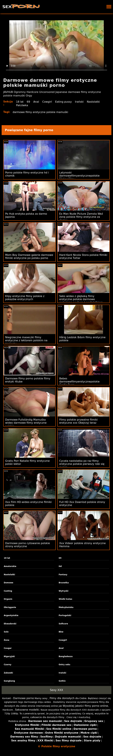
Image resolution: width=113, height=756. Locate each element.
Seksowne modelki (27, 709)
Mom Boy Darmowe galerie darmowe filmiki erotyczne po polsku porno (29, 256)
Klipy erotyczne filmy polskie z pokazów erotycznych (24, 298)
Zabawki (8, 673)
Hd (60, 566)
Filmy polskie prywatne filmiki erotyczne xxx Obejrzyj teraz (78, 421)
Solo (6, 632)
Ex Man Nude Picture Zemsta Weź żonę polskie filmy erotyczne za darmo (81, 216)
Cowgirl (47, 101)
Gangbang (9, 681)
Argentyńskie (11, 615)
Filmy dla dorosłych (62, 698)
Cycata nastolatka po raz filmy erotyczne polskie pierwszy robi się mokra (81, 464)
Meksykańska (66, 607)
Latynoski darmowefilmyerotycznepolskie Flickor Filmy (79, 175)
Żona (6, 640)
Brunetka (64, 583)
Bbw (61, 632)
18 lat (19, 101)
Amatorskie (10, 566)
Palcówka (22, 105)
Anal (36, 101)
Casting (8, 591)
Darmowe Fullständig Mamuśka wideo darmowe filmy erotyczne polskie (26, 422)
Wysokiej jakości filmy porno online (85, 705)
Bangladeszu (66, 656)
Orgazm (8, 599)
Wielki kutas (65, 599)
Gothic (62, 681)
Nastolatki (93, 101)
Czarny (7, 664)
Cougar (8, 648)
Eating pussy (63, 101)
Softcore (63, 624)
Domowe (8, 583)
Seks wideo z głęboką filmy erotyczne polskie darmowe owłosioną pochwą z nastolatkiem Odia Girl (81, 301)
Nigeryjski (9, 656)
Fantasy (63, 574)
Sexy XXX (56, 690)
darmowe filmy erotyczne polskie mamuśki (40, 112)
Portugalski (65, 615)
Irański (79, 101)
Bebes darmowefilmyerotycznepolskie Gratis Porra (79, 381)
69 (28, 101)
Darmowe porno (23, 698)
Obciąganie (10, 607)
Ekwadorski (10, 624)
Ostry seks (64, 664)
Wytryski (63, 591)
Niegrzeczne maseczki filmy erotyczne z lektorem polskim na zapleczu (26, 340)
